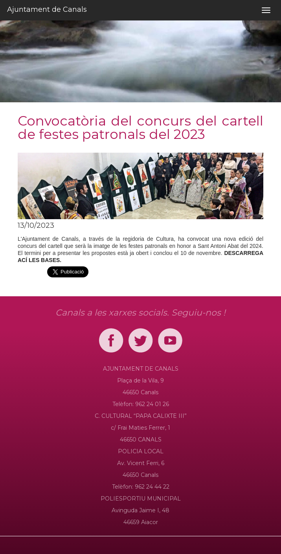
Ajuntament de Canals (47, 9)
